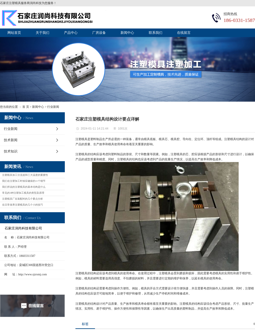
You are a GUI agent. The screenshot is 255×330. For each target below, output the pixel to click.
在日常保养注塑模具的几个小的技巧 (22, 204)
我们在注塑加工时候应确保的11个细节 (23, 180)
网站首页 (14, 32)
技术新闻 (10, 140)
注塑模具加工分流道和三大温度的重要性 (25, 175)
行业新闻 (53, 106)
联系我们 (155, 32)
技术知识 (10, 151)
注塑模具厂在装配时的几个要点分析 (22, 198)
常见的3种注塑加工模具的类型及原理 (23, 192)
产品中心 (71, 32)
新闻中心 (127, 32)
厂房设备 (99, 32)
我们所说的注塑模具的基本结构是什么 (23, 186)
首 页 (25, 106)
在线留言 (184, 32)
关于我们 (42, 32)
